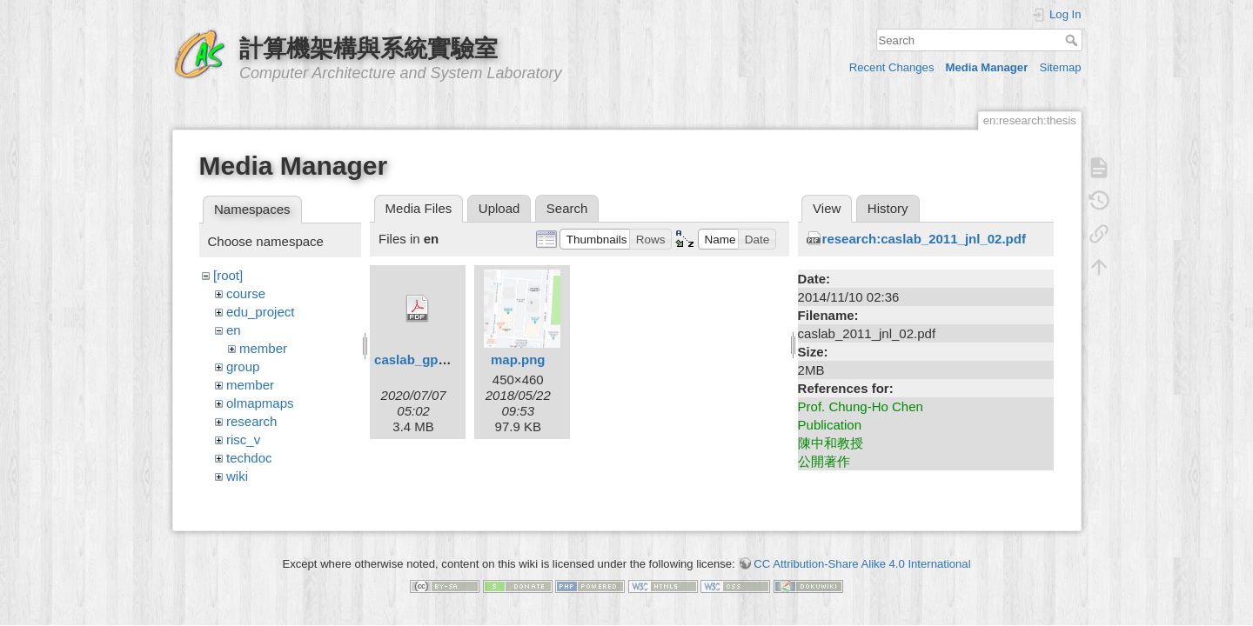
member (263, 348)
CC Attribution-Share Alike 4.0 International (862, 556)
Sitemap (1060, 67)
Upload (499, 208)
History (888, 208)
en (233, 330)
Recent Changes (892, 67)
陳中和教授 (830, 443)
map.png (518, 359)
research (251, 421)
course (245, 293)
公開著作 (824, 461)
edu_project (260, 311)
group (242, 366)
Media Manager (987, 67)
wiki (237, 476)
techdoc (249, 457)
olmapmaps (260, 403)
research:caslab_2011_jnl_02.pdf (924, 238)
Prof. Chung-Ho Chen (860, 406)
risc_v (243, 439)
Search (1073, 40)
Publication (829, 424)
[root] (228, 275)
